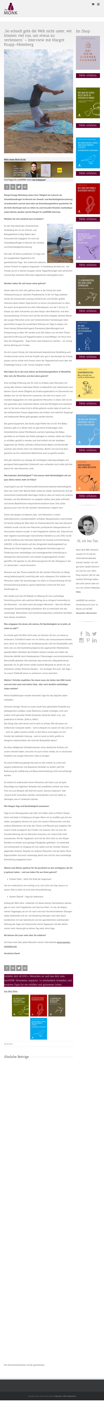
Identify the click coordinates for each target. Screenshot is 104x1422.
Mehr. (78, 591)
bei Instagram (38, 179)
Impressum (58, 1396)
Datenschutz (71, 1396)
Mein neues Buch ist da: (15, 159)
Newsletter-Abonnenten (86, 613)
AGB (64, 1396)
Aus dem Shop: (11, 991)
